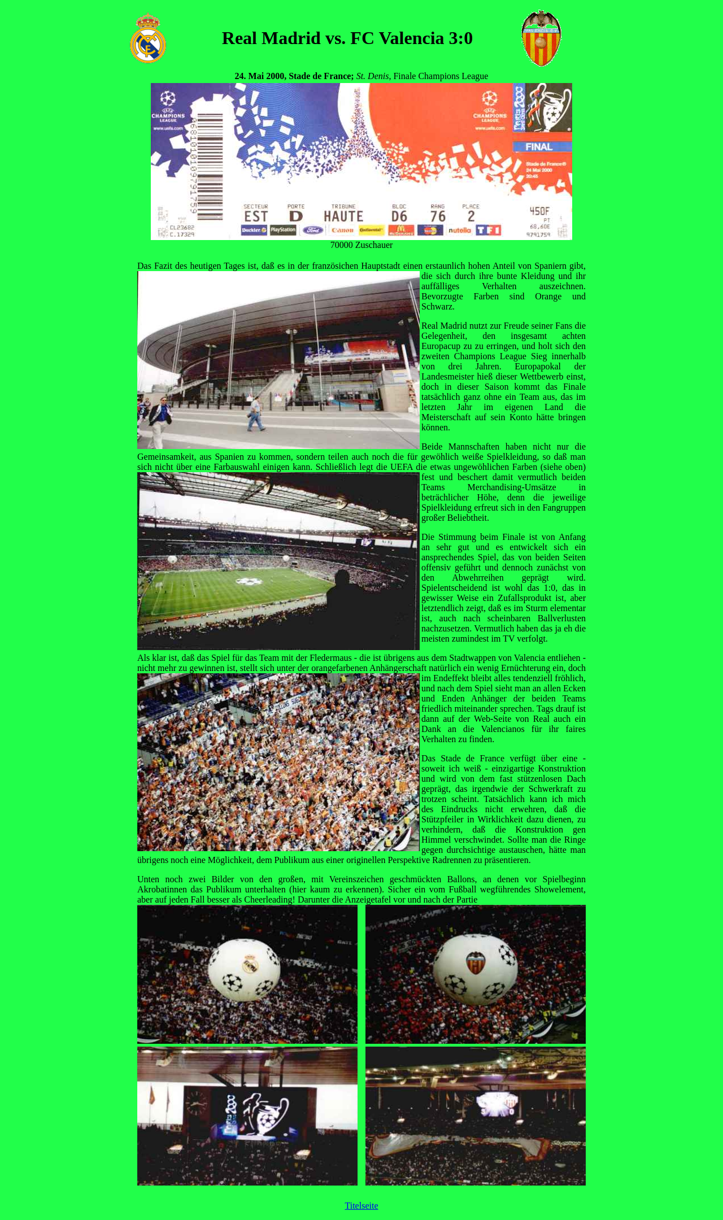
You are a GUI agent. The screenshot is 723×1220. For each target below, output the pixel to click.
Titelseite (361, 1205)
